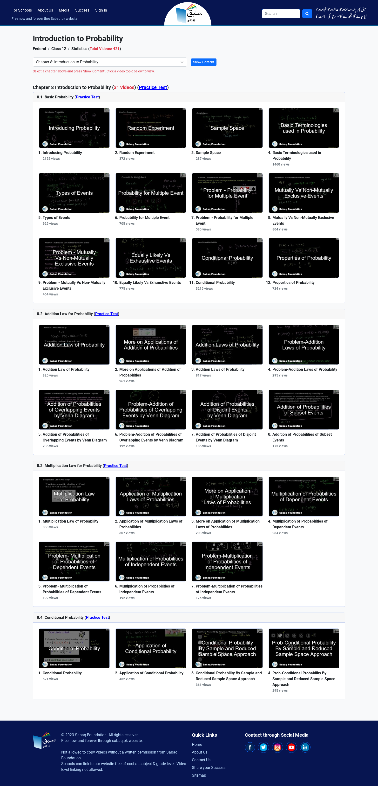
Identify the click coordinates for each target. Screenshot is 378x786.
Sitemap (199, 775)
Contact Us (201, 760)
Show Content (203, 62)
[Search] (281, 13)
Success (82, 10)
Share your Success (208, 767)
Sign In (101, 10)
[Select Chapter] (110, 62)
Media (64, 10)
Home (197, 744)
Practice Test (153, 87)
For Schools (22, 10)
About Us (45, 10)
